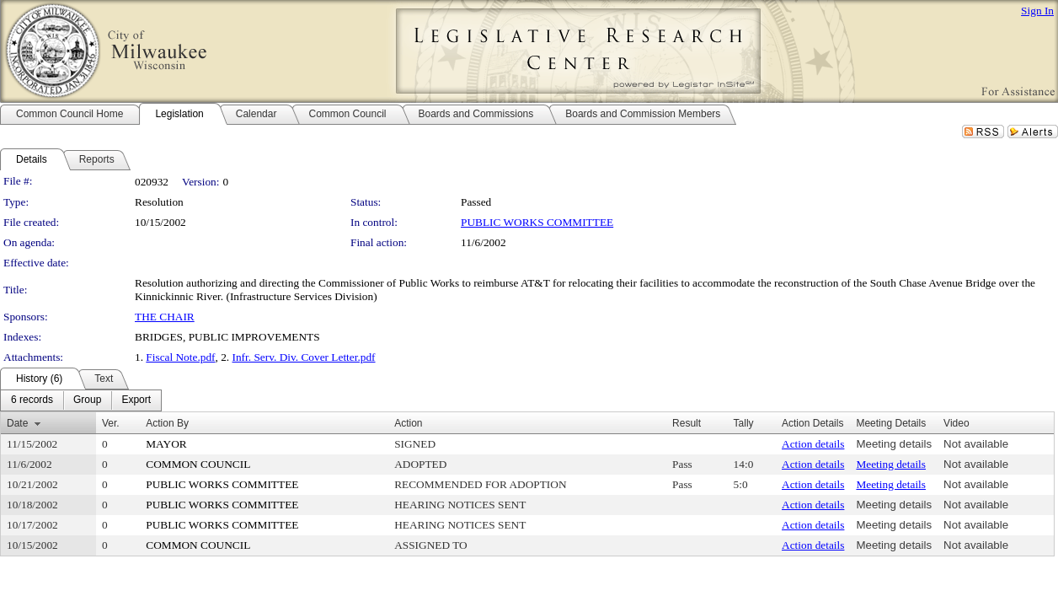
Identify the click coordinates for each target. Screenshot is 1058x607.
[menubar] (81, 400)
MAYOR (166, 444)
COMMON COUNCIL (198, 464)
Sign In (1037, 10)
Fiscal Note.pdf (180, 357)
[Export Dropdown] (136, 400)
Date (17, 423)
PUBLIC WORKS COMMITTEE (537, 222)
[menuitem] (32, 400)
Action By (167, 423)
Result (686, 423)
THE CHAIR (165, 316)
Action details (813, 444)
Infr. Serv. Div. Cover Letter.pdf (304, 357)
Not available (975, 444)
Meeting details (894, 444)
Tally (744, 423)
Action (408, 423)
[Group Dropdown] (87, 400)
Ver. (111, 423)
